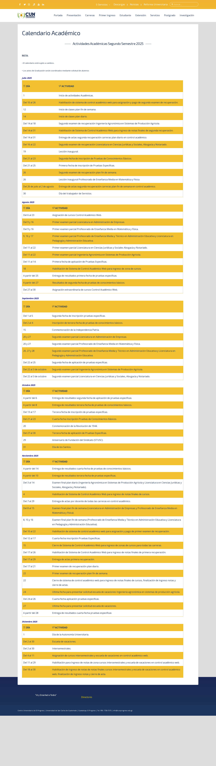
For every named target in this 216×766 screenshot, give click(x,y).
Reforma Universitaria (156, 4)
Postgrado (169, 15)
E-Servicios (103, 4)
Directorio (86, 697)
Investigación (187, 15)
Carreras (90, 15)
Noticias (134, 4)
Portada (58, 15)
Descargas (119, 4)
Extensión (140, 15)
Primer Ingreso (107, 15)
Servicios (155, 15)
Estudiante (125, 15)
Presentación (74, 15)
